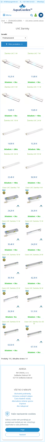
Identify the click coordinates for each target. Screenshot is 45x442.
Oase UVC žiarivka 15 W (34, 221)
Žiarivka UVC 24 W (34, 120)
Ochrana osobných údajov (22, 396)
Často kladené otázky (22, 398)
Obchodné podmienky (22, 393)
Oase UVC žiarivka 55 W (11, 322)
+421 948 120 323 (28, 2)
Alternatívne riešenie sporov (22, 401)
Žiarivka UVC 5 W (11, 53)
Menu (7, 15)
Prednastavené (8, 38)
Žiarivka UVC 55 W (34, 154)
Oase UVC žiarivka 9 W (34, 188)
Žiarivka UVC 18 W (11, 120)
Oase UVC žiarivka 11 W (11, 221)
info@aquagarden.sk (11, 2)
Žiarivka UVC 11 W (34, 87)
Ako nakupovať (22, 406)
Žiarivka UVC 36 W (11, 154)
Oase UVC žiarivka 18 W (11, 255)
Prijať (22, 430)
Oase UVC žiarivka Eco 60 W (34, 323)
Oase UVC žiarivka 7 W (11, 188)
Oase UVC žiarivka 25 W (11, 288)
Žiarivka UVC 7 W (34, 53)
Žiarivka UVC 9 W (11, 87)
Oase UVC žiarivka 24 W (34, 255)
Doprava (22, 403)
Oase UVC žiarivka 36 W (34, 288)
